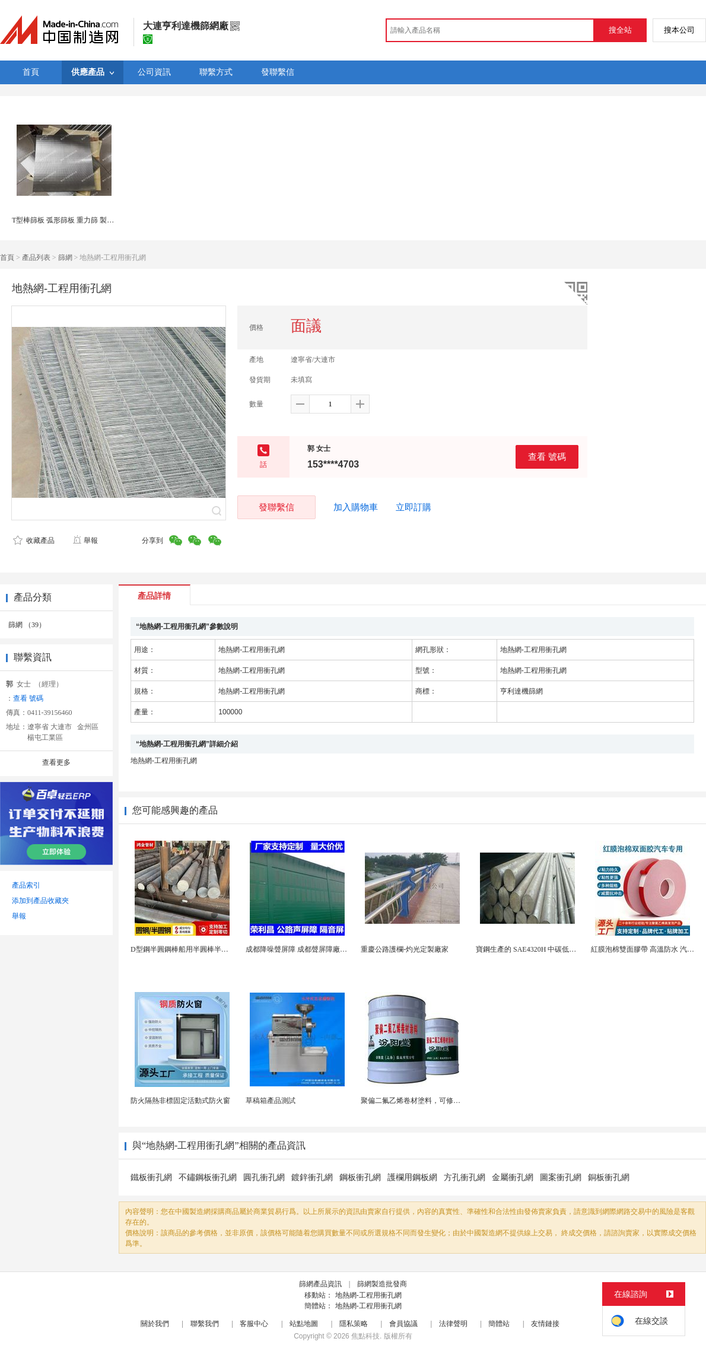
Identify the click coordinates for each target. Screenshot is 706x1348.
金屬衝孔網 (512, 1177)
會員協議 (403, 1324)
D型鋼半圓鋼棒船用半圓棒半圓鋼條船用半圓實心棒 (211, 949)
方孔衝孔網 (464, 1177)
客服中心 (254, 1324)
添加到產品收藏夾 (40, 900)
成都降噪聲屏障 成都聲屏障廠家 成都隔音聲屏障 (322, 949)
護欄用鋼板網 (412, 1177)
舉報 (85, 540)
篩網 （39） (27, 625)
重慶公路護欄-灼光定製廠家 (405, 949)
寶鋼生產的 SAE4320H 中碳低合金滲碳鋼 (540, 949)
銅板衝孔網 (608, 1177)
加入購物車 (355, 507)
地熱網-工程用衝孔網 (368, 1295)
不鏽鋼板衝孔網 (208, 1177)
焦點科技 (365, 1336)
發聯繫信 (276, 507)
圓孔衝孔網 (264, 1177)
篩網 (65, 257)
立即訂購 (413, 507)
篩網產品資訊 (320, 1284)
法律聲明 (453, 1324)
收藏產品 (34, 540)
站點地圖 (304, 1324)
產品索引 (26, 885)
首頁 (7, 257)
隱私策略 (353, 1324)
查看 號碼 (547, 457)
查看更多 (56, 762)
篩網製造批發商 (382, 1284)
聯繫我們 (204, 1324)
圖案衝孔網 (560, 1177)
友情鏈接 (545, 1324)
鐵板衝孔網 (151, 1177)
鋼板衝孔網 (360, 1177)
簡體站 (499, 1324)
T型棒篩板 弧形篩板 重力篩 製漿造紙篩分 (77, 220)
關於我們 (155, 1324)
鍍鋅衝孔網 (312, 1177)
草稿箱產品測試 (270, 1100)
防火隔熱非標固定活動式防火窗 (180, 1100)
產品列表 (36, 257)
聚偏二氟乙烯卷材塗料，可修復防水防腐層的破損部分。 (450, 1100)
